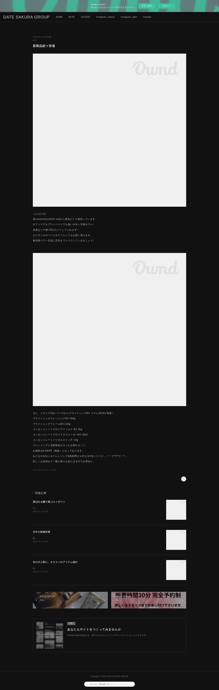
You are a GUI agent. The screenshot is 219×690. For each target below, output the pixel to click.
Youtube (147, 17)
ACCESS (85, 17)
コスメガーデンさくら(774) (44, 470)
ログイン (166, 6)
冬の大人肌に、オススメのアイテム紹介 (55, 562)
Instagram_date (129, 17)
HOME (59, 17)
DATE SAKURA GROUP (26, 17)
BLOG (72, 17)
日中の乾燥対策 (41, 532)
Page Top (109, 667)
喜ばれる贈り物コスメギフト (49, 501)
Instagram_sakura (105, 17)
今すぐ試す (146, 5)
